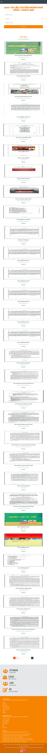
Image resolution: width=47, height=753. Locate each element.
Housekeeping (5, 723)
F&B (3, 724)
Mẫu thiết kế (5, 705)
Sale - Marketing (6, 721)
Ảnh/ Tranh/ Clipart (6, 708)
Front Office (5, 727)
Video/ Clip (5, 703)
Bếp (3, 726)
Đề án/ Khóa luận (6, 706)
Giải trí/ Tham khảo (6, 709)
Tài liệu (4, 710)
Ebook (4, 702)
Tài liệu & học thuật (6, 718)
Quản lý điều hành (6, 720)
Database (4, 712)
